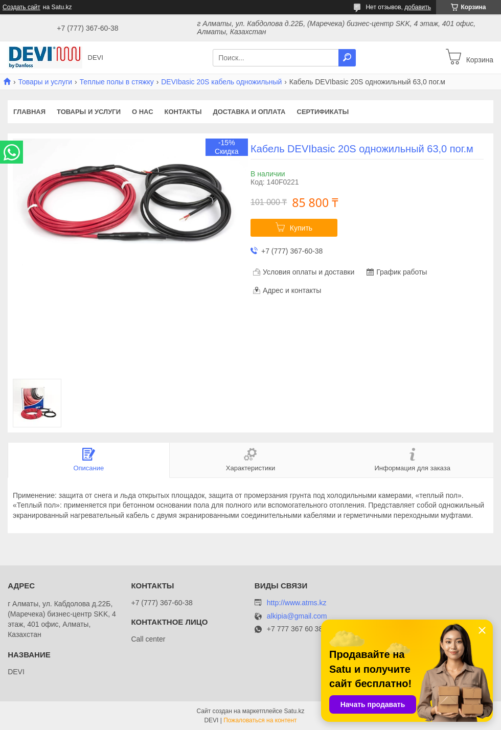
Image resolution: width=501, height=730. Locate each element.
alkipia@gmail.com (297, 616)
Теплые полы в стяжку (117, 82)
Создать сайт (21, 7)
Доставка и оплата (249, 112)
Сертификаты (323, 112)
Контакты (183, 112)
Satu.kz (294, 711)
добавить (417, 7)
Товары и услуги (45, 82)
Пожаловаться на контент (260, 720)
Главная (29, 112)
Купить (301, 228)
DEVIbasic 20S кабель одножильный (221, 82)
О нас (142, 112)
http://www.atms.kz (297, 603)
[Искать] (347, 57)
